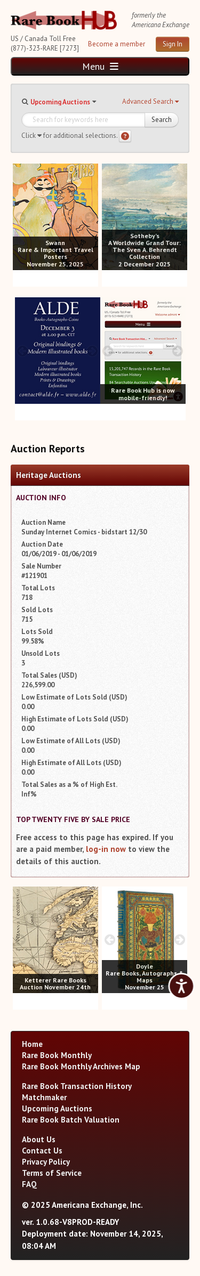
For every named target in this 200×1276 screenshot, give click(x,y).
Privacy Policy (46, 1162)
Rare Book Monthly (57, 1055)
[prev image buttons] (20, 217)
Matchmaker (44, 1097)
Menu (100, 66)
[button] (150, 101)
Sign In (172, 43)
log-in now (106, 849)
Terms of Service (52, 1173)
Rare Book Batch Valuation (70, 1120)
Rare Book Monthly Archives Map (81, 1066)
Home (32, 1044)
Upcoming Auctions (60, 102)
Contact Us (42, 1150)
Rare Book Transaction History (77, 1086)
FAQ (29, 1184)
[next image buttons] (90, 217)
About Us (38, 1139)
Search (161, 119)
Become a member (116, 43)
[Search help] (125, 136)
